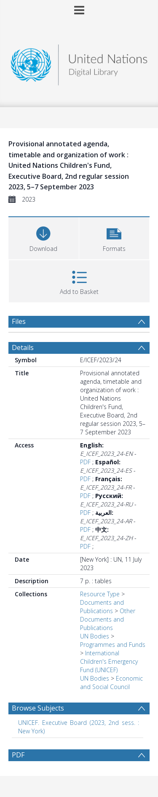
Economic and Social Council (111, 682)
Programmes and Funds (112, 645)
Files (19, 321)
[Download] (43, 237)
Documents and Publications (102, 606)
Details (23, 347)
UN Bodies (94, 636)
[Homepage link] (79, 63)
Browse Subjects (38, 708)
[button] (114, 237)
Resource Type (100, 594)
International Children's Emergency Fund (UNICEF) (109, 661)
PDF (85, 462)
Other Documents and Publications (107, 619)
